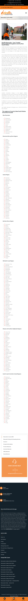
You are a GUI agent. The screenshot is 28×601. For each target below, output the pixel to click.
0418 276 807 (11, 1)
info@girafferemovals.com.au (14, 3)
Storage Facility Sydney (7, 444)
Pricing (2, 541)
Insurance (5, 441)
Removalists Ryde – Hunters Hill (7, 583)
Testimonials (3, 543)
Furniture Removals (7, 446)
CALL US (23, 599)
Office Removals (6, 451)
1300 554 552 (15, 470)
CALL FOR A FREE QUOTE (7, 7)
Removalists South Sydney (6, 570)
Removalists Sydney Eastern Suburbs (8, 565)
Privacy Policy (3, 552)
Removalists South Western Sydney (8, 576)
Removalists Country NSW (8, 436)
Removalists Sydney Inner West (7, 567)
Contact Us (24, 7)
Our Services (3, 539)
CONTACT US (14, 599)
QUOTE (4, 599)
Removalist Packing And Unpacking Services (11, 439)
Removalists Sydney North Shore (7, 563)
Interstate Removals (7, 449)
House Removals (6, 454)
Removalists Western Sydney (7, 572)
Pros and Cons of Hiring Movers (7, 548)
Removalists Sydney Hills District (7, 578)
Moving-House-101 (5, 545)
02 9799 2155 (18, 1)
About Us (3, 537)
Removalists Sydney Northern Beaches (8, 561)
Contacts (2, 550)
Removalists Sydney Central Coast (8, 574)
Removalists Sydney (14, 596)
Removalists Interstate (5, 585)
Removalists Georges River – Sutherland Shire (10, 580)
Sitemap (2, 554)
